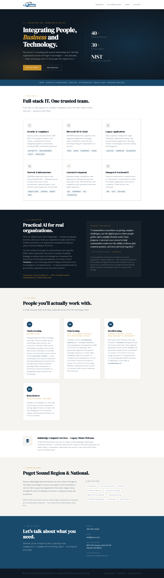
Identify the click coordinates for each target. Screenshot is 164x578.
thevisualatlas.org (134, 573)
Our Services (52, 68)
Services (100, 5)
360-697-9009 (93, 529)
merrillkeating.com (115, 363)
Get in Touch (32, 68)
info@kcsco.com (93, 537)
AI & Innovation (114, 5)
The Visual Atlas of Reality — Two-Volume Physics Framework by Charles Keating (46, 276)
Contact (137, 5)
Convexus (120, 342)
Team (127, 5)
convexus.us (116, 252)
